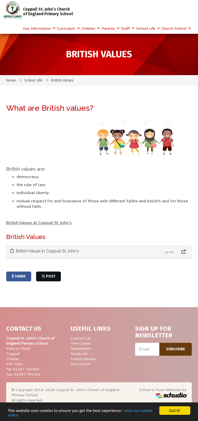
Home (11, 80)
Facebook (79, 354)
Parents (109, 28)
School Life (146, 28)
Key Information (37, 28)
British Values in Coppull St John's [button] (44, 251)
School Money (83, 359)
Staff (126, 28)
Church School (174, 28)
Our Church (80, 364)
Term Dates (81, 343)
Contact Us (80, 338)
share (19, 276)
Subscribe (175, 349)
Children (88, 28)
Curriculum (66, 28)
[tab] (99, 252)
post (48, 276)
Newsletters (81, 348)
